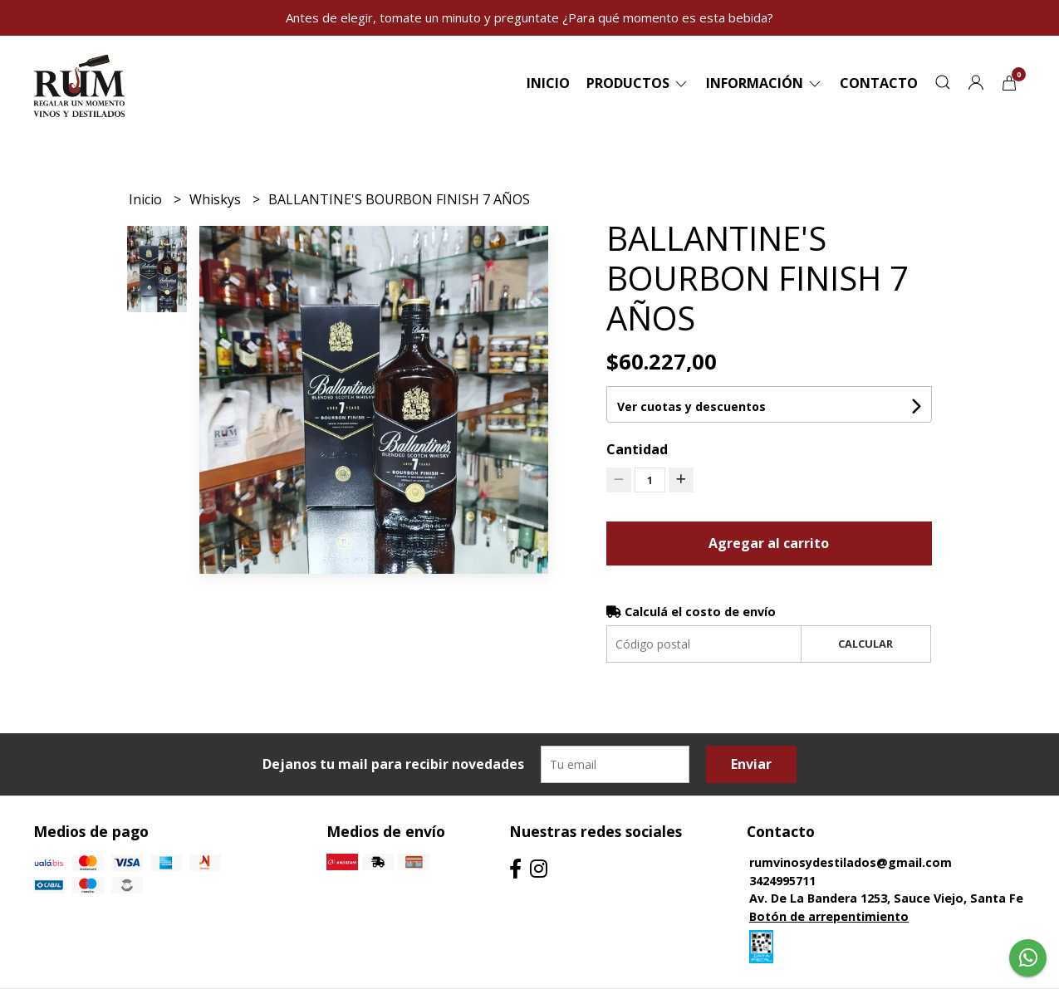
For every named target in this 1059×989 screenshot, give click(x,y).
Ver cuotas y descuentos (691, 406)
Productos (637, 83)
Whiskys (216, 199)
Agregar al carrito (768, 543)
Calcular (865, 643)
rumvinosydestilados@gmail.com (850, 862)
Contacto (879, 83)
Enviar (751, 764)
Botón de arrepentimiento (829, 916)
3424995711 (782, 881)
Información (764, 83)
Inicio (548, 83)
